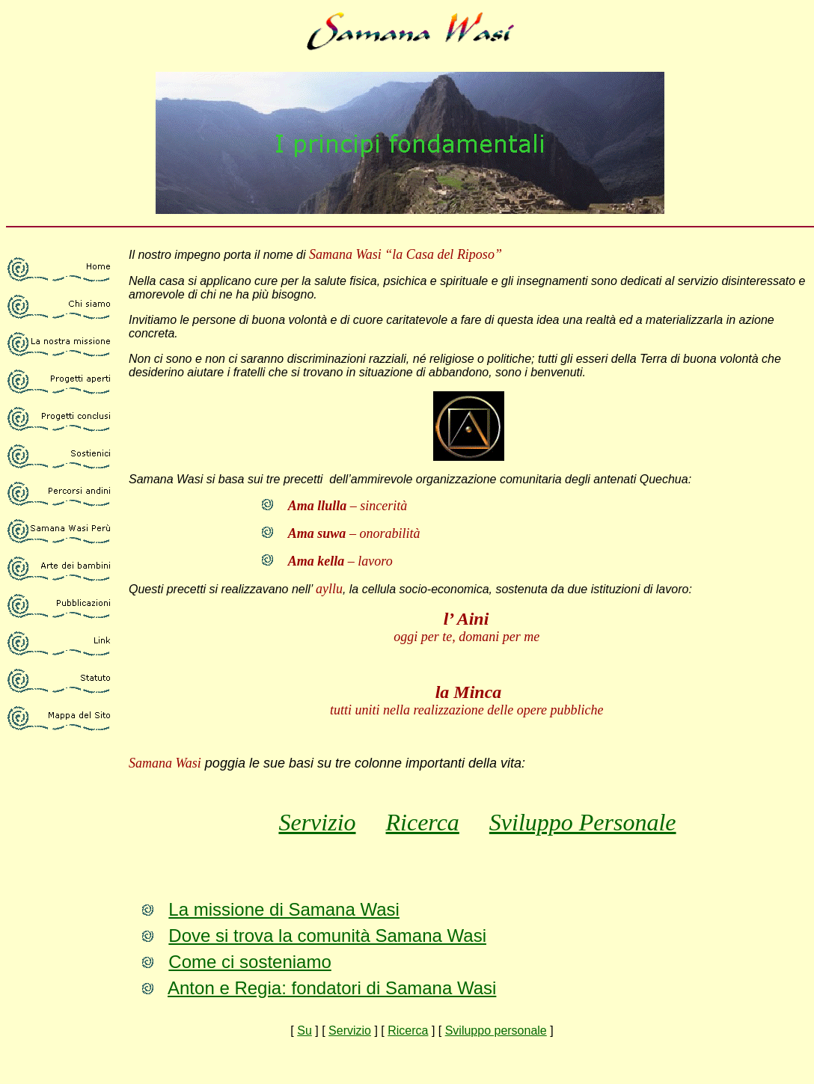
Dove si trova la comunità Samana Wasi (327, 935)
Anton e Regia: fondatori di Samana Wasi (332, 988)
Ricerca (422, 822)
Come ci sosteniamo (249, 962)
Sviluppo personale (496, 1030)
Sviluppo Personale (582, 822)
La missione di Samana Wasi (284, 909)
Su (304, 1030)
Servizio (316, 822)
